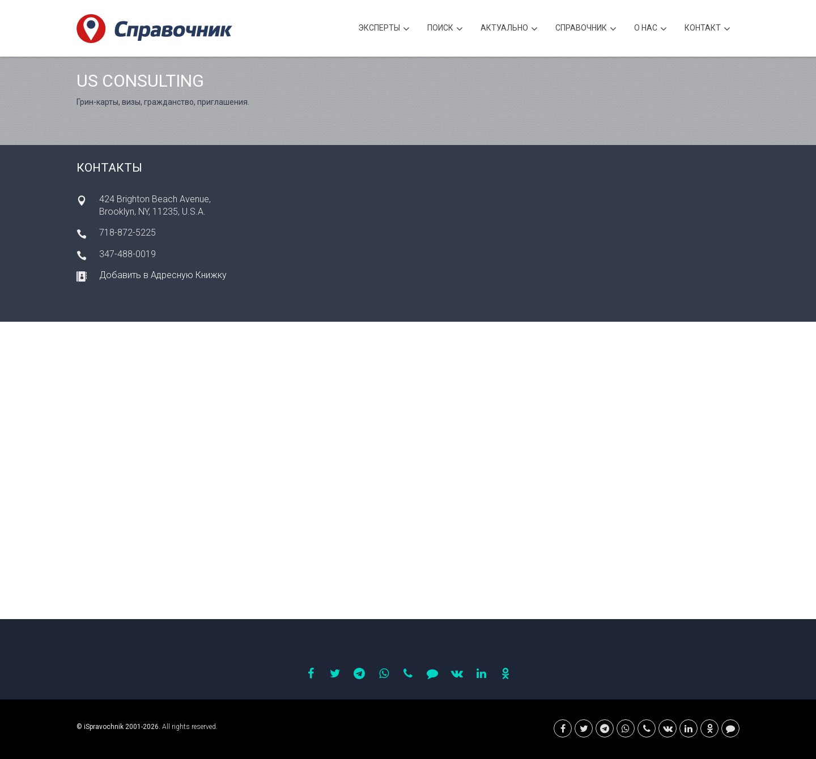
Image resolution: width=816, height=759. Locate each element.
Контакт (707, 29)
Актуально (509, 29)
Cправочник (586, 29)
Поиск (445, 29)
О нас (650, 29)
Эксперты (384, 29)
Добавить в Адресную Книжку (163, 275)
